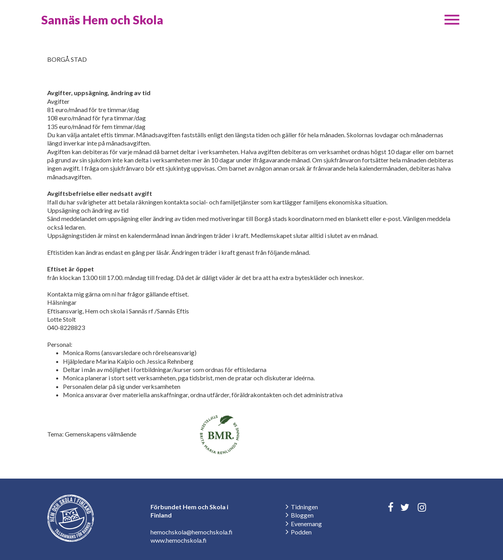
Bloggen (302, 515)
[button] (452, 19)
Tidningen (304, 506)
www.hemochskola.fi (179, 540)
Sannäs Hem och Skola (102, 20)
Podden (301, 532)
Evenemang (306, 523)
